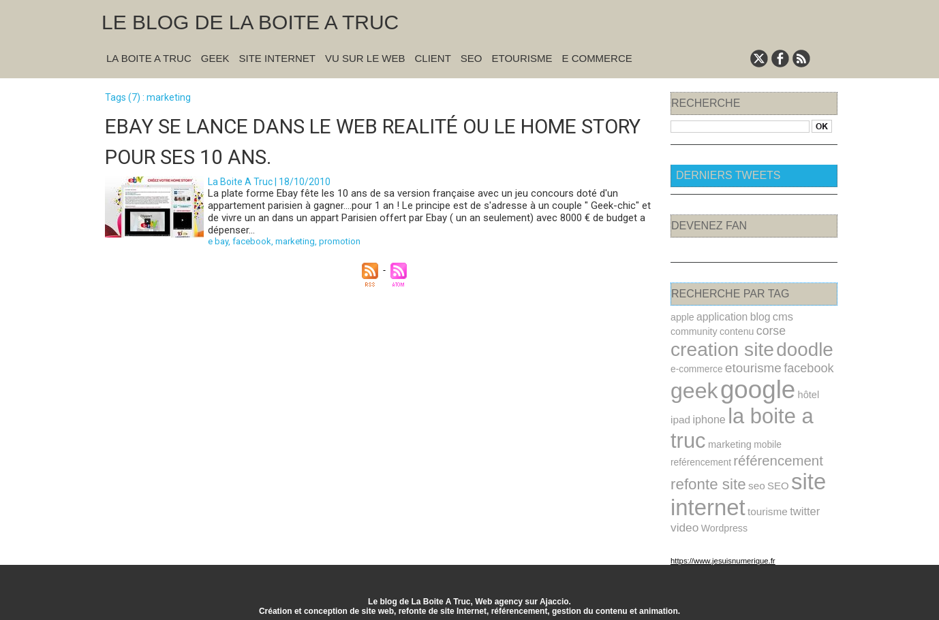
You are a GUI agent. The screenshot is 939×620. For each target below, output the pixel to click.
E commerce (596, 58)
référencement (776, 456)
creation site (721, 348)
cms (781, 316)
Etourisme (522, 58)
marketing (295, 240)
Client (433, 58)
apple (682, 317)
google (755, 388)
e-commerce (696, 368)
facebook (251, 240)
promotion (339, 240)
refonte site (707, 479)
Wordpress (723, 522)
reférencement (700, 458)
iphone (708, 417)
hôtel (805, 393)
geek (694, 390)
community (693, 330)
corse (768, 330)
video (684, 521)
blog (758, 317)
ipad (680, 417)
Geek (215, 58)
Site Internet (276, 58)
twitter (802, 506)
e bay (218, 240)
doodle (802, 348)
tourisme (766, 506)
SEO (471, 58)
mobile (766, 441)
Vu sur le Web (365, 58)
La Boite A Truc (148, 58)
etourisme (751, 366)
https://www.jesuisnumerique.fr (721, 555)
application (721, 317)
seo (755, 481)
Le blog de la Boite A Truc (250, 22)
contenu (735, 330)
